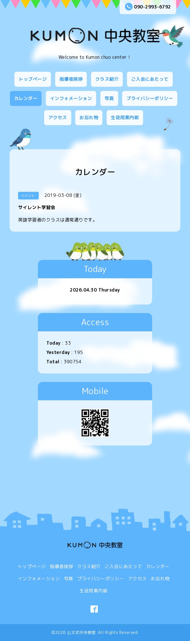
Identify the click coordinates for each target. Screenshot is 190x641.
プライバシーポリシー (149, 98)
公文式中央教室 (81, 632)
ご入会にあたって (150, 79)
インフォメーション (71, 98)
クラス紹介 (107, 79)
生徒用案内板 (125, 117)
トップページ (33, 79)
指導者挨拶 (71, 79)
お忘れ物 (88, 117)
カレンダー (26, 98)
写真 (109, 98)
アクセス (57, 117)
